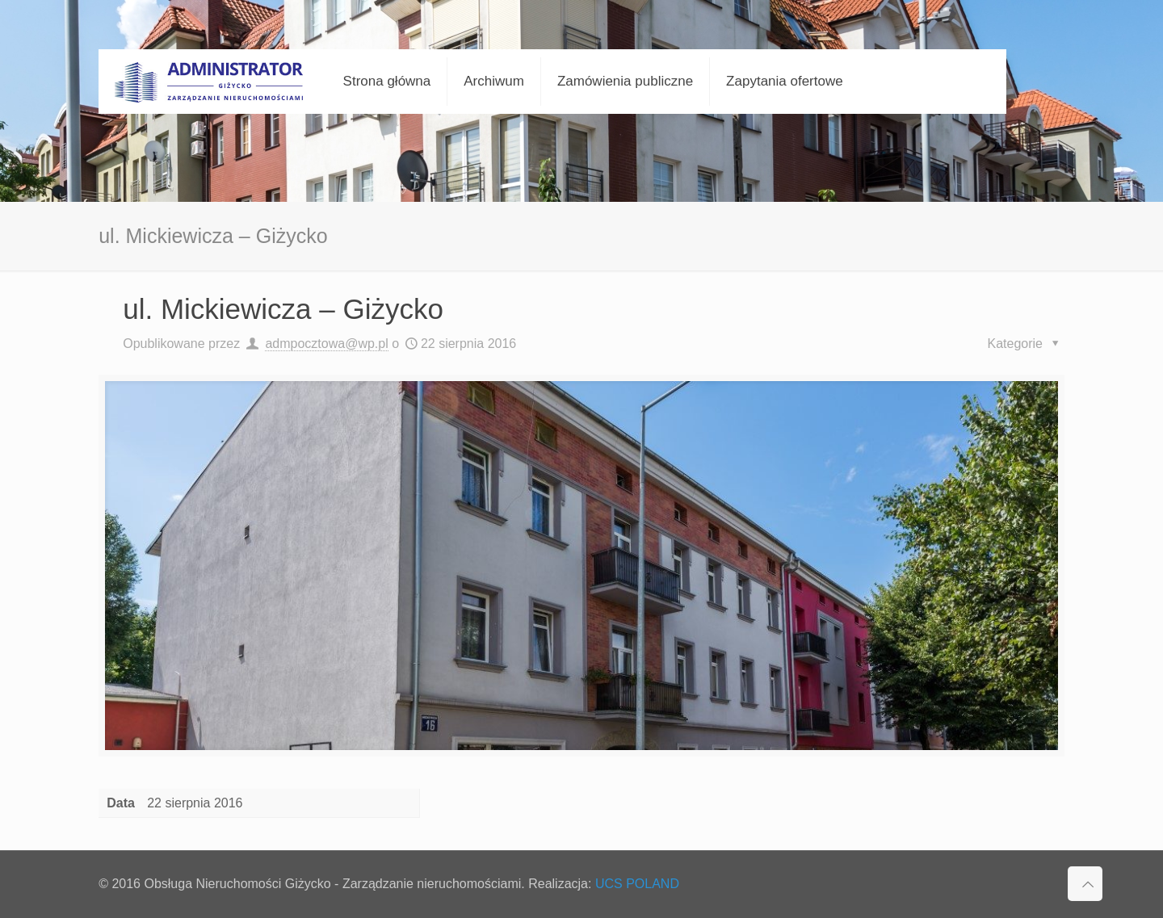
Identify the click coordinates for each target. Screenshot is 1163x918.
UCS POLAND (637, 884)
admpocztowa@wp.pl (326, 343)
